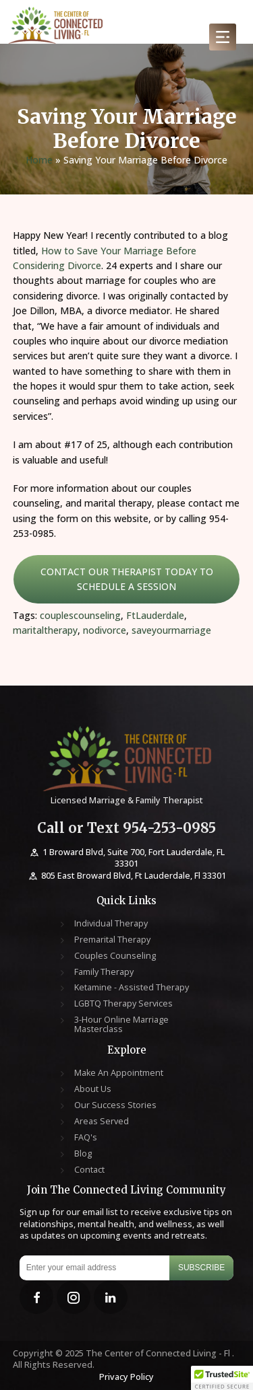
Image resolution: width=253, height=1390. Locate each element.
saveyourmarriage (171, 630)
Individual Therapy (111, 923)
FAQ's (85, 1137)
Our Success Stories (115, 1105)
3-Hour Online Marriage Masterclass (121, 1024)
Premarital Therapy (112, 940)
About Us (92, 1089)
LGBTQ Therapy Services (123, 1004)
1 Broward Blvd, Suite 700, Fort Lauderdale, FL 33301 (126, 858)
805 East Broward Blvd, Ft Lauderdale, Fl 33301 (126, 875)
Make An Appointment (118, 1073)
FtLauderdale (155, 615)
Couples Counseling (115, 956)
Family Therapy (104, 972)
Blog (83, 1154)
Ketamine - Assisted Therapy (131, 987)
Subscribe (201, 1267)
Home (39, 159)
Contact (89, 1170)
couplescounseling (80, 615)
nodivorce (104, 630)
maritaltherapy (45, 630)
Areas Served (101, 1121)
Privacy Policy (126, 1377)
